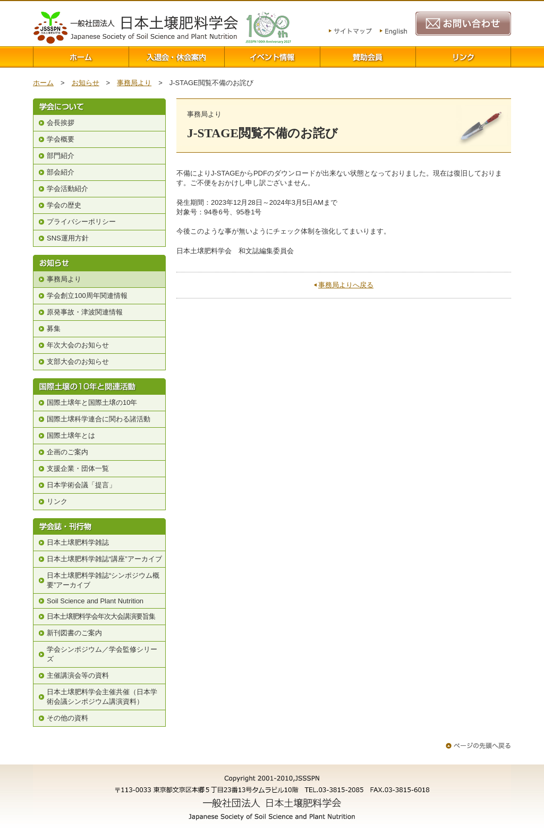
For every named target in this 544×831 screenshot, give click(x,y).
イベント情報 (272, 57)
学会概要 (60, 139)
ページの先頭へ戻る (478, 746)
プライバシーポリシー (81, 222)
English (393, 32)
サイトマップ (350, 32)
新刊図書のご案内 (74, 633)
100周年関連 (268, 27)
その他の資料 (67, 718)
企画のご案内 (67, 452)
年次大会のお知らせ (78, 345)
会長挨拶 (60, 123)
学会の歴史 (64, 205)
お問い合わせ (463, 24)
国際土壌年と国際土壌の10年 (92, 402)
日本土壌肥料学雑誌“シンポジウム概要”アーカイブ (103, 580)
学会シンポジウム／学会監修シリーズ (102, 654)
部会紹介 (60, 172)
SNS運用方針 (68, 238)
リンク (463, 57)
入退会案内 (176, 57)
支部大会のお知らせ (78, 361)
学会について (99, 106)
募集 (54, 329)
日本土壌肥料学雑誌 (78, 542)
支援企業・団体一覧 (78, 468)
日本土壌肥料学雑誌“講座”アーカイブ (104, 559)
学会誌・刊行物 (99, 526)
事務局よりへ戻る (345, 285)
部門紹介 (60, 156)
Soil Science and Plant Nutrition (95, 601)
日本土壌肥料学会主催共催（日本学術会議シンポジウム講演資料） (102, 696)
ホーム (81, 57)
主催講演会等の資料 (78, 675)
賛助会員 (367, 57)
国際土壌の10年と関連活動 (99, 386)
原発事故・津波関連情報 (85, 312)
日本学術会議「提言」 (81, 485)
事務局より (134, 83)
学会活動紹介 (67, 189)
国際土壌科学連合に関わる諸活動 (98, 419)
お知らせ (85, 83)
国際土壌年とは (71, 435)
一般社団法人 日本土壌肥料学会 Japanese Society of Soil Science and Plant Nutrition (135, 28)
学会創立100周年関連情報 (87, 296)
